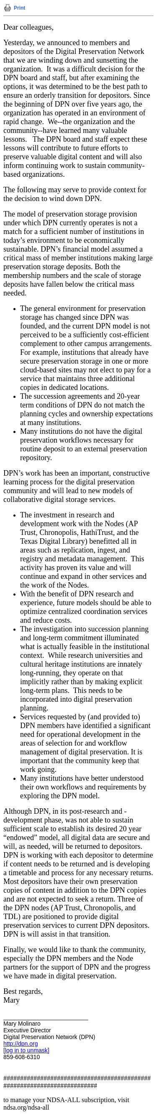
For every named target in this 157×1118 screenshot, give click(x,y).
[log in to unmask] (26, 1050)
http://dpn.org (20, 1043)
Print (19, 8)
